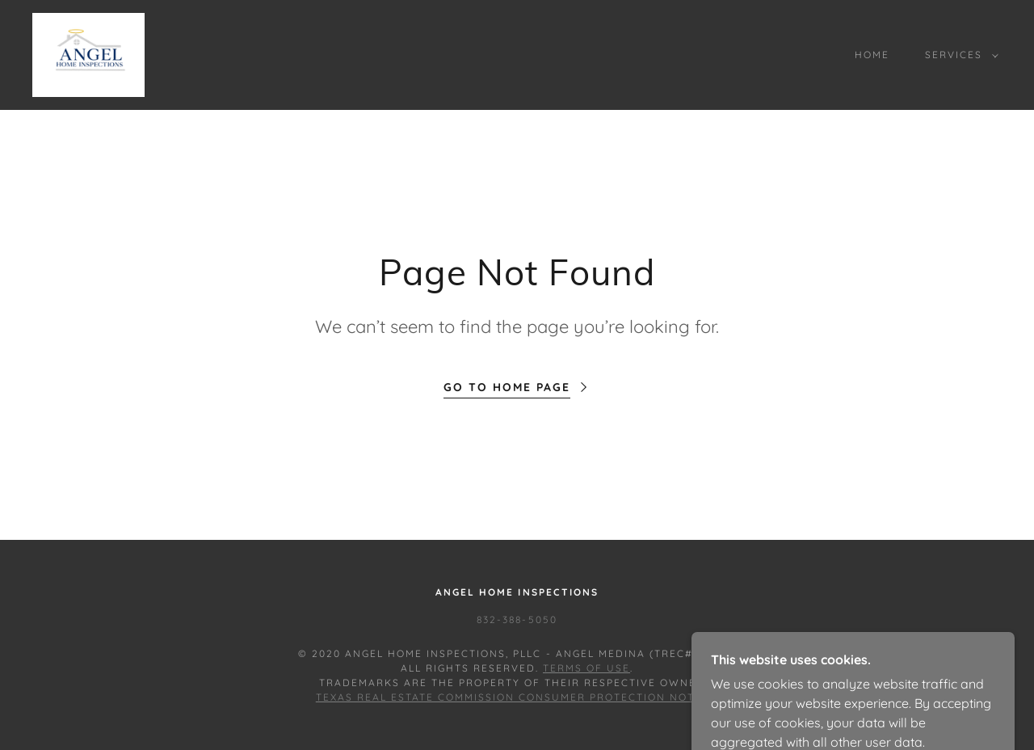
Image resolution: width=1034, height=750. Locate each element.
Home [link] (872, 54)
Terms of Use (586, 668)
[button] (958, 55)
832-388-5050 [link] (517, 619)
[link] (88, 53)
